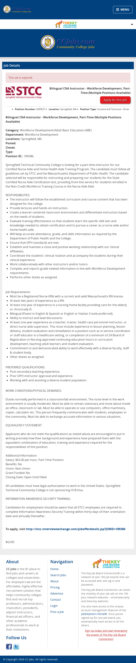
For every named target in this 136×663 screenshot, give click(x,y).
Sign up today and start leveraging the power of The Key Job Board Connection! (106, 635)
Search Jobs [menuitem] (58, 575)
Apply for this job (115, 100)
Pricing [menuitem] (55, 587)
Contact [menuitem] (55, 600)
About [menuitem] (54, 581)
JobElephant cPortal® (94, 614)
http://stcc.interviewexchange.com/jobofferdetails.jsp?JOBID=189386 (75, 529)
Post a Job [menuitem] (57, 612)
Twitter (16, 646)
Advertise (56, 593)
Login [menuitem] (54, 606)
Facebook (9, 646)
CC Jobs (29, 659)
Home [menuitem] (54, 569)
